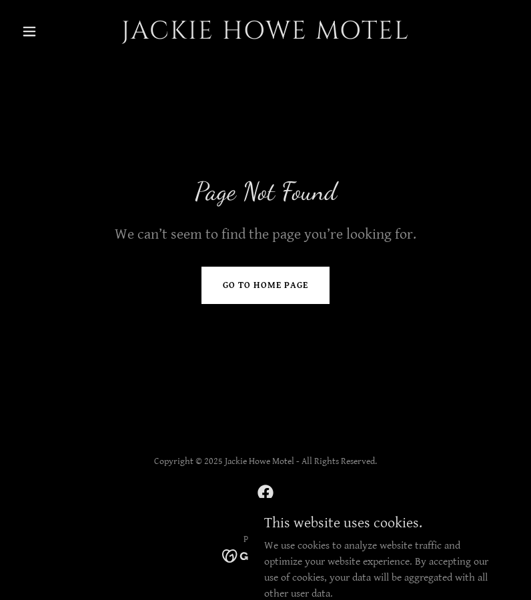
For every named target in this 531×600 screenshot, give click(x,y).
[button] (53, 31)
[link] (265, 35)
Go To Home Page (265, 285)
